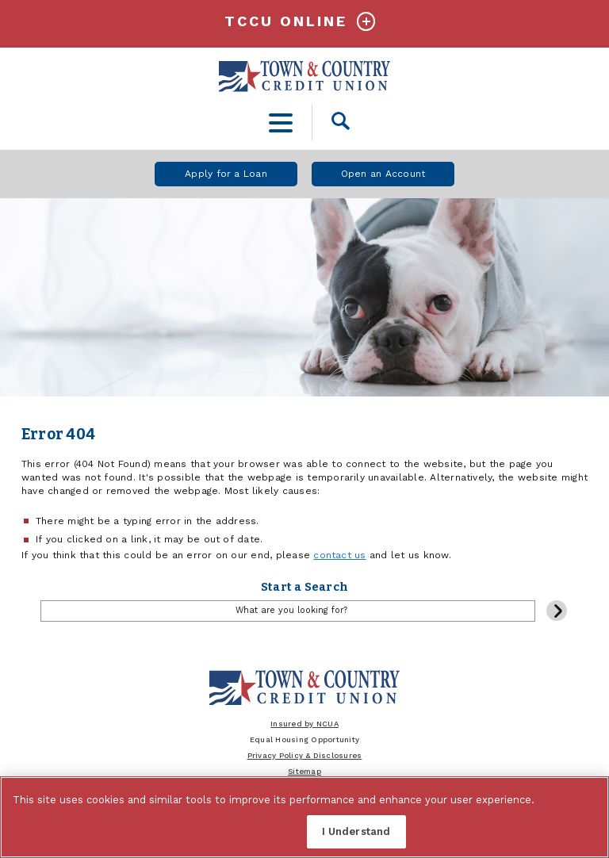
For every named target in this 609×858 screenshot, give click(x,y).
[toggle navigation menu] (281, 122)
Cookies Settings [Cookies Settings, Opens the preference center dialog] (242, 831)
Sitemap (304, 771)
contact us (339, 555)
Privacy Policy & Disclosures (304, 755)
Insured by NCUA (304, 723)
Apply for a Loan (226, 173)
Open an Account (383, 173)
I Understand (356, 831)
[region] (304, 817)
